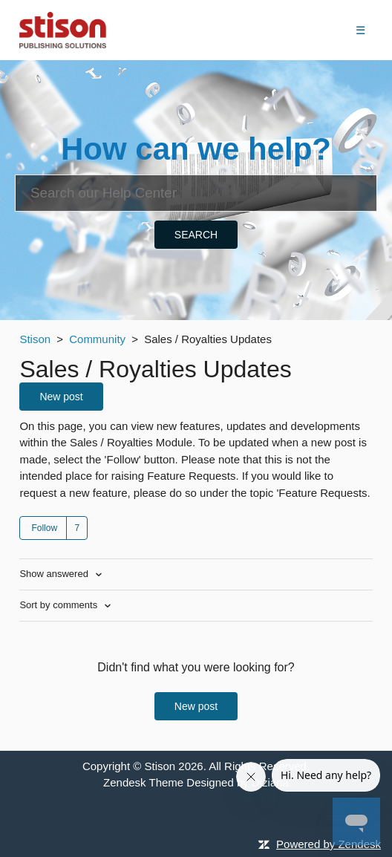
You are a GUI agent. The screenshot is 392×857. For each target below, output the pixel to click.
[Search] (196, 193)
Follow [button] (44, 528)
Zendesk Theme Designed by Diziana (196, 782)
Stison (34, 339)
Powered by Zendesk (328, 844)
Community (97, 339)
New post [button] (60, 397)
